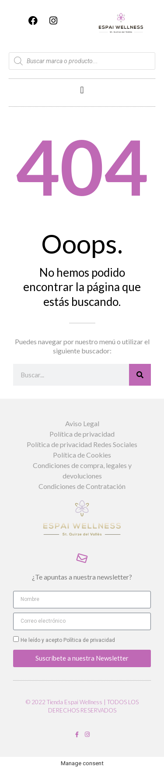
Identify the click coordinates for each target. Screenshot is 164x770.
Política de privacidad (88, 640)
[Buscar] (140, 375)
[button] (82, 90)
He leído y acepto (68, 640)
